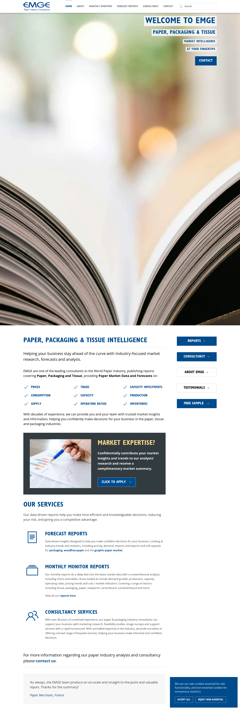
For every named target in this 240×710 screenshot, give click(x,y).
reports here (68, 595)
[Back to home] (36, 6)
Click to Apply (117, 482)
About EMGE (197, 372)
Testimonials (197, 388)
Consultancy (197, 356)
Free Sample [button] (197, 403)
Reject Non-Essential (210, 699)
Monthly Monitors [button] (100, 6)
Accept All (184, 699)
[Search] (197, 6)
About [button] (80, 6)
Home (69, 6)
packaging (55, 550)
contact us (46, 660)
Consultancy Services (71, 612)
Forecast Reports (66, 534)
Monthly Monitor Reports (77, 567)
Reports (197, 341)
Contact (168, 6)
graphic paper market (108, 550)
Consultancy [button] (150, 6)
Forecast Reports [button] (127, 6)
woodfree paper (74, 550)
